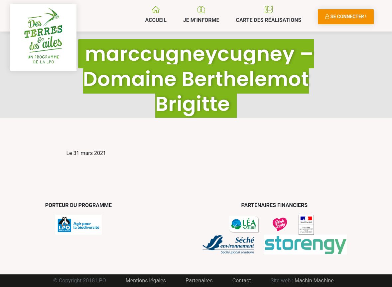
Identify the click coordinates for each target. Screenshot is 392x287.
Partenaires (199, 280)
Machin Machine (314, 280)
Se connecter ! (345, 16)
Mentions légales (146, 280)
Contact (241, 280)
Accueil (155, 20)
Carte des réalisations (268, 20)
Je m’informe (201, 20)
